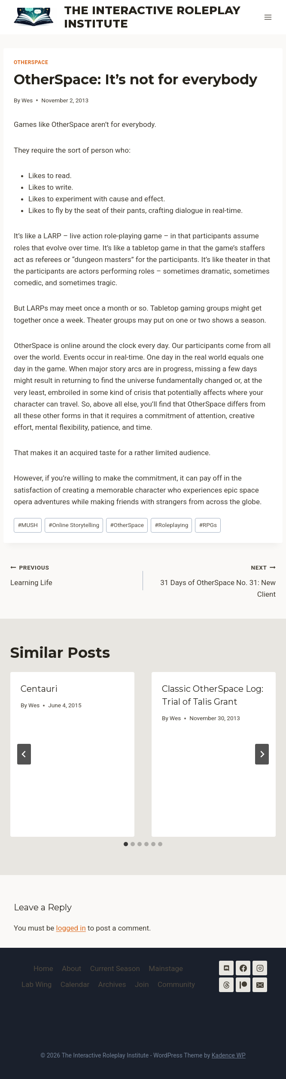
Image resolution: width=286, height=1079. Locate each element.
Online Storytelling (74, 524)
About (71, 968)
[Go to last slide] (24, 754)
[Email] (260, 984)
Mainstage (166, 968)
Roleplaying (171, 524)
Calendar (75, 984)
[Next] (262, 754)
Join (142, 984)
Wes (27, 100)
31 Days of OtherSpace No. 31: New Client (213, 579)
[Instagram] (260, 968)
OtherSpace (31, 62)
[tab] (126, 844)
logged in (71, 928)
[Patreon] (243, 984)
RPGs (208, 524)
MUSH (28, 524)
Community (176, 984)
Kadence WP (229, 1055)
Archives (112, 984)
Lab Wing (36, 984)
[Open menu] (268, 17)
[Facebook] (243, 968)
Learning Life (73, 574)
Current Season (115, 968)
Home (43, 968)
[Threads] (226, 984)
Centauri (39, 689)
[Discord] (226, 968)
